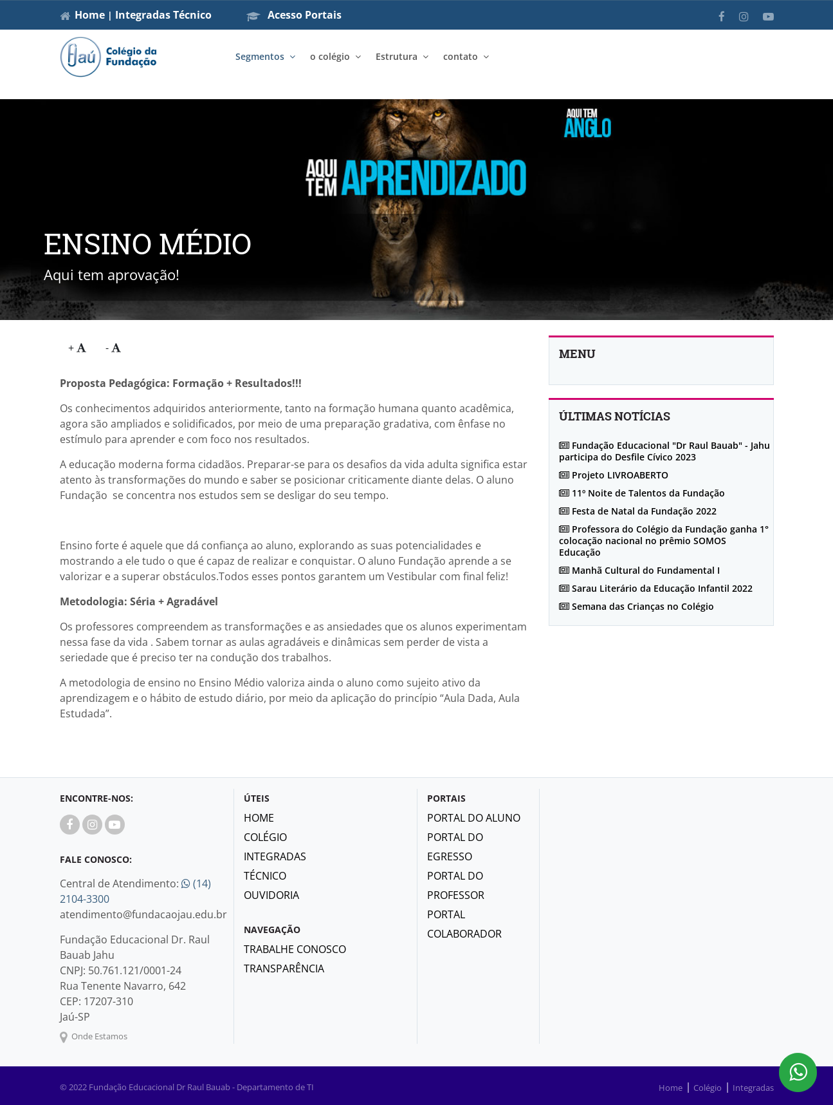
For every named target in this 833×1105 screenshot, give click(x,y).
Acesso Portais (294, 15)
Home (90, 15)
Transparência (284, 968)
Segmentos (259, 56)
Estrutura (396, 56)
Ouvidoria (271, 895)
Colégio (265, 837)
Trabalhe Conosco (295, 949)
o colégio (330, 56)
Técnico (192, 15)
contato (460, 56)
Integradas (142, 15)
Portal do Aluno (473, 818)
